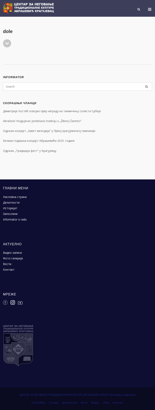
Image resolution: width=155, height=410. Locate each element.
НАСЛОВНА (38, 402)
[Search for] (77, 87)
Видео (95, 402)
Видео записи (12, 253)
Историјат (10, 208)
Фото (84, 402)
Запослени (10, 214)
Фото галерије (13, 258)
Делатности (11, 202)
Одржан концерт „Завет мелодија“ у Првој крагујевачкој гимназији (49, 131)
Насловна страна (15, 197)
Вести (7, 264)
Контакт (9, 269)
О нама (53, 402)
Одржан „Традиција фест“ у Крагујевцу (29, 151)
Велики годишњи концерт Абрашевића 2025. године (39, 141)
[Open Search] (138, 9)
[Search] (146, 87)
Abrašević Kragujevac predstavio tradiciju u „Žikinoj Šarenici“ (42, 121)
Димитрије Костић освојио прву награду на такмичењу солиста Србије (52, 111)
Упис (106, 402)
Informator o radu (15, 219)
